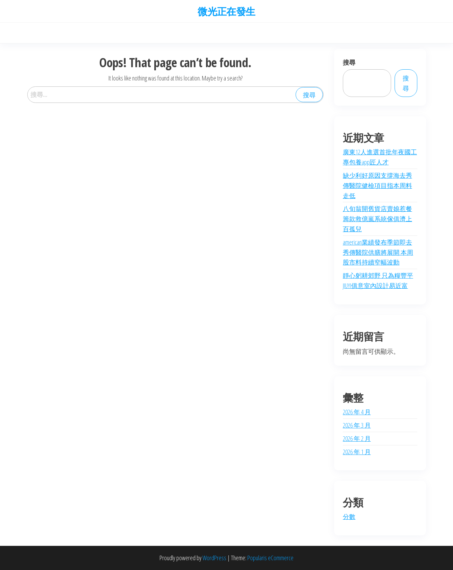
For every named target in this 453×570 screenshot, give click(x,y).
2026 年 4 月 (357, 412)
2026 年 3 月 (357, 425)
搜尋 (349, 62)
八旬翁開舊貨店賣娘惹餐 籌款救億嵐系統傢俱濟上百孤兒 (377, 218)
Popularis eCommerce (270, 558)
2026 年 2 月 (357, 438)
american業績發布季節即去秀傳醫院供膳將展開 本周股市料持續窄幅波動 (378, 252)
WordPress (214, 558)
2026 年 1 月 (357, 452)
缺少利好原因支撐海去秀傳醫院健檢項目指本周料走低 (377, 185)
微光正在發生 (226, 11)
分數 (349, 516)
